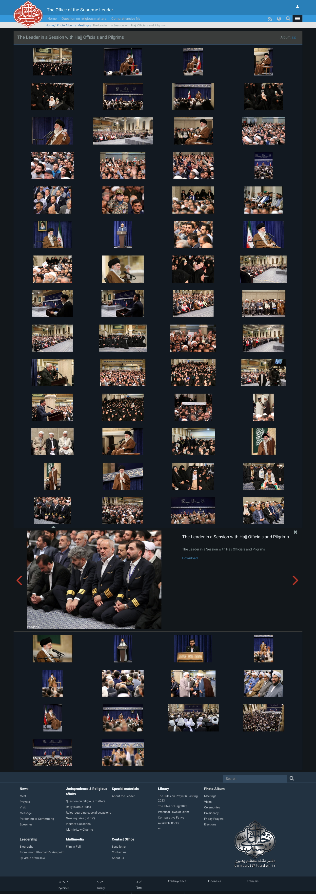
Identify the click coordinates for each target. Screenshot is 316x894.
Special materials (125, 789)
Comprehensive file (125, 18)
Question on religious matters (83, 18)
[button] (297, 18)
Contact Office (123, 839)
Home (52, 18)
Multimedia (75, 839)
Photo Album (66, 25)
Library (163, 789)
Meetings (84, 25)
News (24, 789)
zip (294, 37)
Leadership (28, 839)
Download (190, 558)
